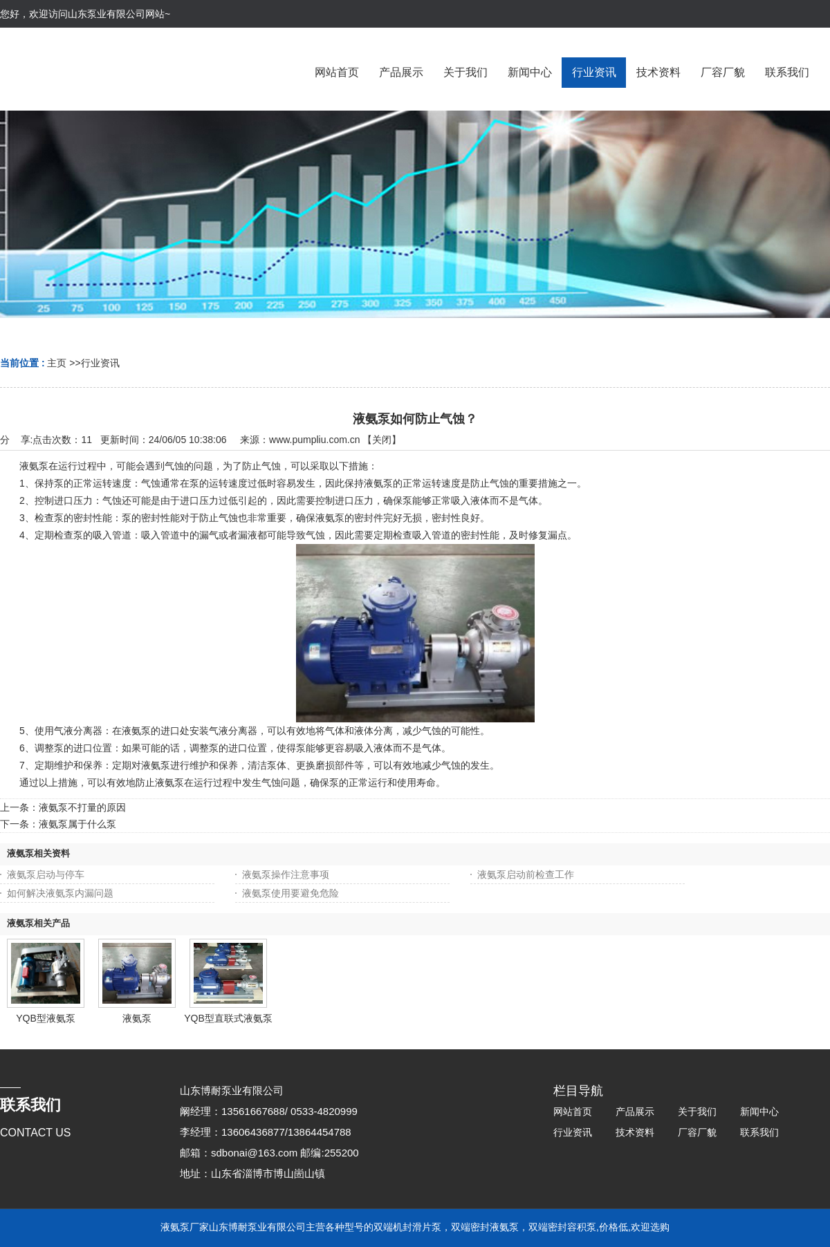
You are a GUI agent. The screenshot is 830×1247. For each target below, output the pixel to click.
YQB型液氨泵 (45, 1018)
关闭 (381, 439)
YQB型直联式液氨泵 (228, 1018)
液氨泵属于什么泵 (77, 823)
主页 (56, 362)
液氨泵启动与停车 (45, 874)
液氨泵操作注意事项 (285, 874)
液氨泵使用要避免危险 (290, 893)
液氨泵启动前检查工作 (525, 874)
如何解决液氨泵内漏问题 (60, 893)
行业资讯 (100, 362)
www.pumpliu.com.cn (314, 439)
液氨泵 (136, 1018)
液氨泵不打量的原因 (82, 807)
